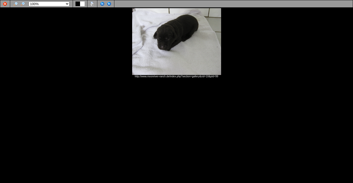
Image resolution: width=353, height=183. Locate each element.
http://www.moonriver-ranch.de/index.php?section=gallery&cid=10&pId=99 (176, 76)
